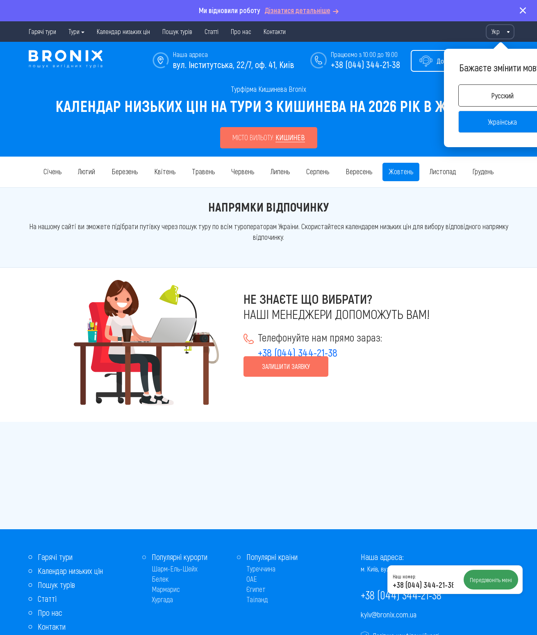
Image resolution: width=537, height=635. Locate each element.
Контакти (275, 31)
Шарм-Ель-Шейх (175, 568)
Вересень (359, 171)
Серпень (317, 171)
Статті (211, 31)
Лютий (86, 171)
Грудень (483, 171)
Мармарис (166, 589)
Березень (124, 171)
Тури (74, 31)
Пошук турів (177, 31)
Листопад (443, 171)
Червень (242, 171)
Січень (52, 171)
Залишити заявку (286, 366)
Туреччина (260, 568)
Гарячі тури (42, 31)
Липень (280, 171)
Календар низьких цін (123, 31)
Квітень (164, 171)
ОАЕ (251, 578)
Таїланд (257, 599)
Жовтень (401, 171)
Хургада (162, 599)
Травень (203, 171)
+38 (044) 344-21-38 (365, 64)
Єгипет (256, 589)
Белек (160, 578)
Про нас (241, 31)
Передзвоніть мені (491, 579)
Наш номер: (404, 576)
